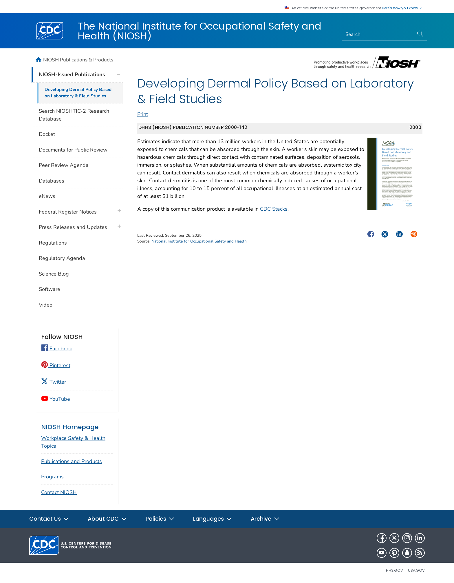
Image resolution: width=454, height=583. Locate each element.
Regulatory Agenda (62, 258)
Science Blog (54, 273)
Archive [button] (265, 519)
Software (49, 289)
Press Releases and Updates (73, 227)
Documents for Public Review (73, 149)
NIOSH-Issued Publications (72, 74)
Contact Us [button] (49, 519)
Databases (51, 180)
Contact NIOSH (59, 492)
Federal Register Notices (68, 211)
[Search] (378, 34)
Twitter (53, 381)
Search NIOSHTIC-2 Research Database (74, 115)
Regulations (53, 242)
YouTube (55, 399)
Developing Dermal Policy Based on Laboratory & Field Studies (78, 93)
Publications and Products (71, 461)
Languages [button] (212, 519)
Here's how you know (402, 8)
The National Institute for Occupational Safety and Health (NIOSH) (199, 31)
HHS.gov (394, 570)
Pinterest (55, 365)
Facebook (56, 348)
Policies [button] (160, 519)
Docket (47, 134)
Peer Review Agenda (64, 165)
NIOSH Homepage (69, 427)
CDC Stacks (274, 208)
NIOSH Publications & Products (78, 59)
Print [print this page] (142, 114)
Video (45, 304)
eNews (47, 196)
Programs (52, 476)
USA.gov (416, 570)
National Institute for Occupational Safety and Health (199, 241)
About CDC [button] (107, 519)
